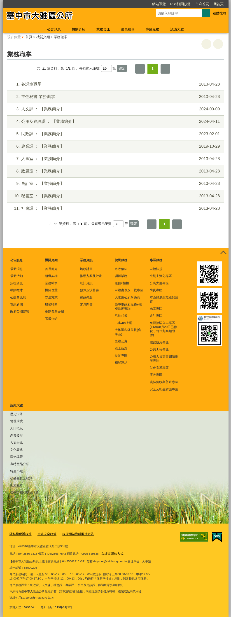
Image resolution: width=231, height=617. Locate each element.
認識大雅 (177, 29)
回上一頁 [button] (218, 44)
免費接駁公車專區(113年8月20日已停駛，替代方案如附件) (163, 329)
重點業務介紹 (54, 311)
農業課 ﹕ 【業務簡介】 (115, 146)
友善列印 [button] (206, 44)
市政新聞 (16, 304)
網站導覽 (159, 4)
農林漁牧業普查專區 (164, 382)
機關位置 (51, 290)
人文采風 (16, 442)
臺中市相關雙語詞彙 (24, 492)
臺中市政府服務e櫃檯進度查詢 (128, 306)
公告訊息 (54, 29)
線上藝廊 (121, 348)
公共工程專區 (159, 349)
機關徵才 (16, 290)
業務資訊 (103, 29)
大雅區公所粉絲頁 (127, 297)
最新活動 (16, 276)
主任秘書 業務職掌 (115, 96)
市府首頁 (202, 4)
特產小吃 (16, 471)
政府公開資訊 (19, 311)
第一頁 (140, 69)
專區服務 (152, 29)
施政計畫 (86, 269)
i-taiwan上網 (123, 323)
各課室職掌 (115, 84)
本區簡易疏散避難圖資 (164, 299)
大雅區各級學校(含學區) (128, 332)
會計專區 (156, 315)
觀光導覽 (16, 457)
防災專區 (156, 290)
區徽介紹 (51, 319)
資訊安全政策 (45, 534)
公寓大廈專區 (159, 283)
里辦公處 (121, 341)
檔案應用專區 (159, 342)
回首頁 (218, 4)
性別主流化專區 (161, 276)
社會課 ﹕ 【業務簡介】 (115, 208)
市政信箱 (121, 269)
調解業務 (121, 276)
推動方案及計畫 (91, 276)
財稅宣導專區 (159, 368)
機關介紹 (78, 29)
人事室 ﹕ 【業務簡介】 (115, 159)
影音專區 (121, 355)
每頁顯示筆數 (89, 68)
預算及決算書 (89, 290)
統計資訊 (86, 283)
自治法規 (156, 269)
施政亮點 (86, 297)
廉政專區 (156, 375)
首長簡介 (51, 269)
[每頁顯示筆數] (106, 68)
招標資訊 (16, 283)
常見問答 (86, 304)
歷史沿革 (16, 414)
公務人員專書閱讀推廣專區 (164, 358)
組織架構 (51, 276)
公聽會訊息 (18, 297)
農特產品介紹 (19, 464)
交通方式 (51, 297)
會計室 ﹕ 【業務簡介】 (115, 183)
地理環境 (16, 421)
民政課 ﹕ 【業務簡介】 (115, 134)
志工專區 (156, 308)
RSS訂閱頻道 (180, 4)
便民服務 (128, 29)
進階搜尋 (219, 13)
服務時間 (51, 304)
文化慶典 (16, 450)
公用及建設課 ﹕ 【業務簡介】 (115, 121)
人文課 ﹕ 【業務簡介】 (115, 109)
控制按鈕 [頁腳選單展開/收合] (224, 253)
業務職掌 (60, 37)
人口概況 (16, 428)
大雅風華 (16, 485)
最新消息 (16, 269)
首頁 (29, 37)
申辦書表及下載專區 (129, 290)
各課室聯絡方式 (111, 552)
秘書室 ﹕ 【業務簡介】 (115, 196)
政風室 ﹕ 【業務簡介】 (115, 171)
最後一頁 (165, 69)
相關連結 (121, 362)
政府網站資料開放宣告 (74, 534)
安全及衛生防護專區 (164, 389)
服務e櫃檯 (122, 283)
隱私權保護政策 (19, 534)
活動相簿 (121, 315)
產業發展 (16, 435)
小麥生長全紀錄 (21, 478)
